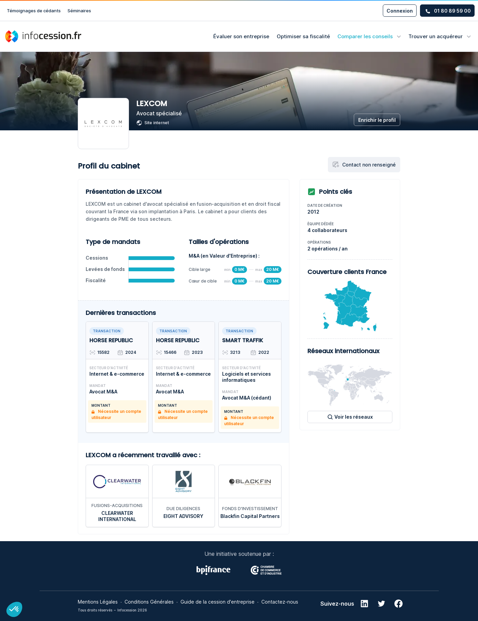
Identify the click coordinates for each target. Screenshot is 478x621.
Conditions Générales (149, 601)
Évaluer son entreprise (241, 36)
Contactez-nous (279, 601)
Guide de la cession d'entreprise (217, 601)
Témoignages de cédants (34, 10)
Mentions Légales (98, 601)
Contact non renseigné (364, 164)
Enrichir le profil (377, 120)
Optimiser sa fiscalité (303, 36)
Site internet (152, 123)
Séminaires (79, 10)
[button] (14, 609)
